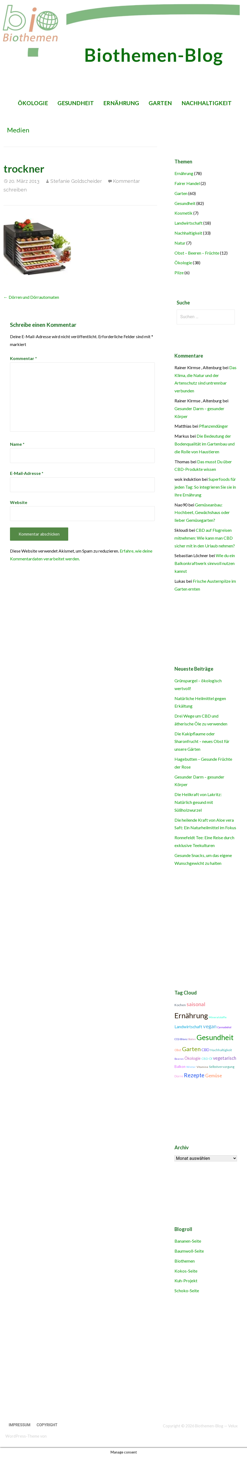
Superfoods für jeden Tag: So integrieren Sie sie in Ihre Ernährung (205, 486)
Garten (160, 103)
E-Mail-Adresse (26, 473)
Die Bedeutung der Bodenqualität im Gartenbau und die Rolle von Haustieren (204, 443)
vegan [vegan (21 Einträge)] (210, 1026)
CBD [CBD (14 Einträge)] (205, 1049)
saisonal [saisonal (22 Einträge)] (196, 1004)
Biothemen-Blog (153, 55)
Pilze (179, 272)
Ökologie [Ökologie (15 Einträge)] (192, 1058)
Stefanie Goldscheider (76, 181)
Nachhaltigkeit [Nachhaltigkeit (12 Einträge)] (221, 1050)
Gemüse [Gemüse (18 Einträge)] (213, 1075)
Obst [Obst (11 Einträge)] (177, 1050)
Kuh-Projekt (185, 1280)
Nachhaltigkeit (206, 103)
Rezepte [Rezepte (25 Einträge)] (194, 1075)
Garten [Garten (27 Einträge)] (191, 1049)
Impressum (19, 1425)
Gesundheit (75, 103)
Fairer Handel (187, 183)
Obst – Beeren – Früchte (196, 252)
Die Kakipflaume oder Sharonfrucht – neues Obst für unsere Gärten (201, 741)
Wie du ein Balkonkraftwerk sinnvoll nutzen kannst (204, 563)
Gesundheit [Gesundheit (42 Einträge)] (215, 1037)
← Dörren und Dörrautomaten (31, 297)
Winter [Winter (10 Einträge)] (191, 1066)
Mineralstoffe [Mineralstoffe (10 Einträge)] (218, 1017)
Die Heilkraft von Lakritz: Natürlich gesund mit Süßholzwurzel (198, 802)
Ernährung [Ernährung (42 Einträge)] (191, 1015)
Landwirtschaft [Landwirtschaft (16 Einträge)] (188, 1026)
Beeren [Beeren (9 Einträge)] (179, 1058)
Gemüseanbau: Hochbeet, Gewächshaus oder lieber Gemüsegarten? (202, 512)
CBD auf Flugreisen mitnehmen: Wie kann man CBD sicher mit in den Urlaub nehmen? (204, 537)
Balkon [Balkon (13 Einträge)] (180, 1066)
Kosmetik (183, 212)
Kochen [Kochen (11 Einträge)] (180, 1005)
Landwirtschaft (188, 222)
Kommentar (23, 358)
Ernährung (121, 103)
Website (18, 502)
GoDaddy (55, 1436)
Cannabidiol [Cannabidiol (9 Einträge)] (224, 1027)
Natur (180, 242)
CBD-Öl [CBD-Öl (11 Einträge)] (206, 1058)
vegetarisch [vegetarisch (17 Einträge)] (224, 1058)
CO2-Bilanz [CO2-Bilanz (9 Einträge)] (180, 1039)
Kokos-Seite (185, 1270)
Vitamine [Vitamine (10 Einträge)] (202, 1066)
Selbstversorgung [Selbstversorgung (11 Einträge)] (221, 1066)
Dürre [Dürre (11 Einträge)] (178, 1076)
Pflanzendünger (213, 425)
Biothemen (184, 1260)
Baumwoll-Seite (189, 1250)
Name (17, 444)
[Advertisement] (121, 1361)
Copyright (47, 1425)
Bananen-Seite (187, 1240)
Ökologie (33, 103)
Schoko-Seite (186, 1290)
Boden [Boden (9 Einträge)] (192, 1039)
